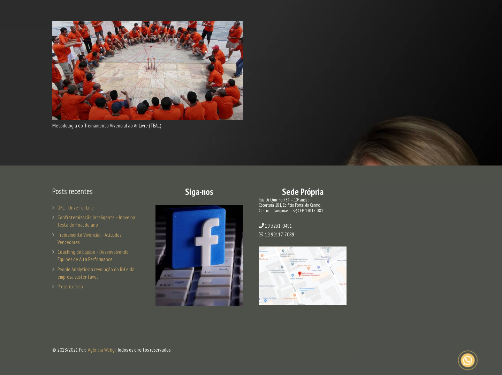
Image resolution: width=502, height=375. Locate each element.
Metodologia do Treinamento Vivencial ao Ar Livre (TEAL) (106, 125)
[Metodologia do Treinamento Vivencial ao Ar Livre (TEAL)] (147, 70)
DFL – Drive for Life (76, 207)
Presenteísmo (70, 286)
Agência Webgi (102, 349)
